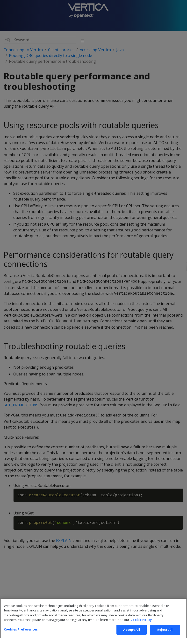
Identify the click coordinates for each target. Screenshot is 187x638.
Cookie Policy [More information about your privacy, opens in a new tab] (141, 624)
